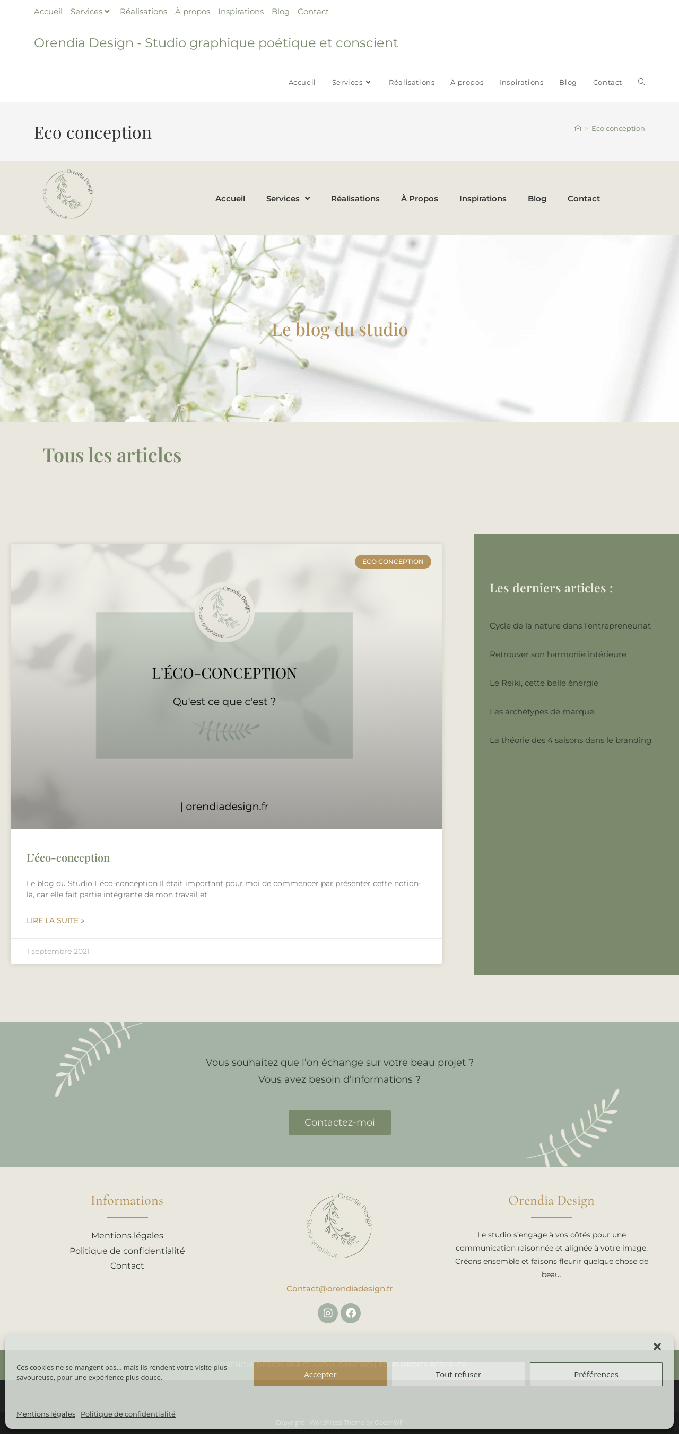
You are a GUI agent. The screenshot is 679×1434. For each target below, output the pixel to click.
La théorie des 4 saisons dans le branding (570, 740)
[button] (657, 1346)
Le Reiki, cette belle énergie (544, 683)
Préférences (596, 1374)
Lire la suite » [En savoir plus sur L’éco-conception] (55, 920)
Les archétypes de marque (542, 711)
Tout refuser (458, 1374)
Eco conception (618, 128)
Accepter (320, 1374)
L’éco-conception (68, 857)
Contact (313, 11)
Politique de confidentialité (128, 1414)
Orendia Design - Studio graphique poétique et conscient (216, 42)
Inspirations (241, 11)
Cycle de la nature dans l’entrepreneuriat (570, 626)
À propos (192, 11)
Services (91, 11)
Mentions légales (45, 1414)
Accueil (48, 11)
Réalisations (143, 11)
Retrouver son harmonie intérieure (558, 654)
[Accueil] (577, 128)
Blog (281, 11)
